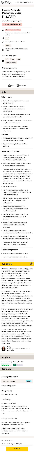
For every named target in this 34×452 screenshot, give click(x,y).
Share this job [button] (7, 440)
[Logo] (6, 2)
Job (11, 85)
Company (21, 85)
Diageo (18, 13)
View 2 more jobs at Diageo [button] (11, 444)
